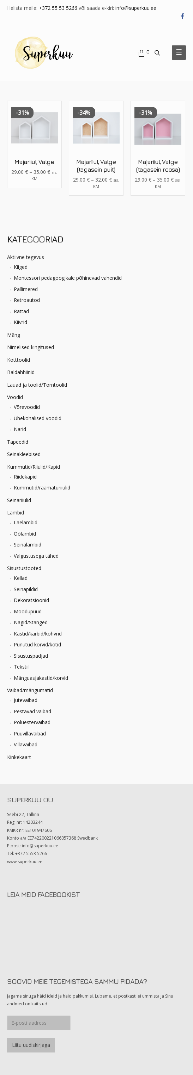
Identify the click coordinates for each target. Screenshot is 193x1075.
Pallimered (26, 289)
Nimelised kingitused (30, 347)
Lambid (15, 512)
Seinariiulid (19, 500)
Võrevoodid (27, 407)
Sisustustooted (24, 568)
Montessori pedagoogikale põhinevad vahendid (68, 277)
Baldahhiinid (21, 372)
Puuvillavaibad (30, 733)
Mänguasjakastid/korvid (41, 678)
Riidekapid (25, 476)
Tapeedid (17, 441)
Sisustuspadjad (31, 655)
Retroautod (27, 300)
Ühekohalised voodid (37, 418)
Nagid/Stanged (31, 622)
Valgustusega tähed (36, 555)
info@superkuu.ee (135, 8)
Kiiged (21, 267)
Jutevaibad (25, 700)
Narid (20, 429)
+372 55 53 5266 (58, 8)
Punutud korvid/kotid (37, 644)
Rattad (21, 311)
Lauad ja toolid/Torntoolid (37, 384)
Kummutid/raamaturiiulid (42, 487)
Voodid (15, 397)
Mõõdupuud (28, 611)
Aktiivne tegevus (25, 257)
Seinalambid (27, 544)
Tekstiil (22, 666)
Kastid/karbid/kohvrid (38, 633)
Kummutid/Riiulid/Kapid (33, 466)
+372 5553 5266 (31, 853)
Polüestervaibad (32, 722)
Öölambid (25, 533)
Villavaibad (25, 744)
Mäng (13, 334)
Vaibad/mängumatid (30, 690)
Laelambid (25, 522)
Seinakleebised (24, 454)
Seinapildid (26, 589)
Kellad (21, 578)
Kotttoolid (18, 359)
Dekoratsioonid (31, 600)
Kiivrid (20, 322)
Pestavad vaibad (32, 711)
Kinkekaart (19, 757)
